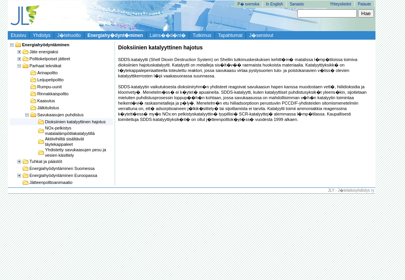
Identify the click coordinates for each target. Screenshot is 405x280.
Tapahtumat (230, 35)
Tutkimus (202, 35)
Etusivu (18, 35)
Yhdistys (41, 35)
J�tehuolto (69, 35)
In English (274, 4)
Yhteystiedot (340, 4)
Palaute (364, 4)
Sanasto (297, 4)
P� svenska (248, 4)
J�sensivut (261, 35)
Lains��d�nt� (168, 35)
